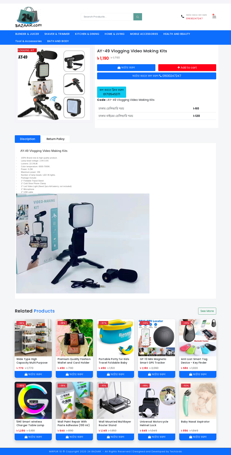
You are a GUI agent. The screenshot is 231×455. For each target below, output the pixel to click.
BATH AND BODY (58, 41)
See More (207, 311)
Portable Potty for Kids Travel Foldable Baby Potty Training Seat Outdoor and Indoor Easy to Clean (114, 360)
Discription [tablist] (27, 139)
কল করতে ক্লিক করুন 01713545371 (111, 92)
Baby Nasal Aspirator (195, 421)
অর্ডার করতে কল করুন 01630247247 (156, 76)
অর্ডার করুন (126, 67)
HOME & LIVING (115, 34)
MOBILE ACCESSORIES (144, 34)
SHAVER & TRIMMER (57, 34)
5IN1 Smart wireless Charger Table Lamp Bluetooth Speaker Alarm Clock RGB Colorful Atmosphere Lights (30, 423)
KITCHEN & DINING (87, 34)
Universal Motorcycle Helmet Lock (154, 423)
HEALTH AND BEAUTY (176, 34)
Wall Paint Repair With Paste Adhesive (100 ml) (74, 423)
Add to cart (187, 67)
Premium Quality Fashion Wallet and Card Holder (74, 360)
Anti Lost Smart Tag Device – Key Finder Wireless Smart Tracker (196, 360)
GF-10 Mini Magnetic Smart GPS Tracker (153, 360)
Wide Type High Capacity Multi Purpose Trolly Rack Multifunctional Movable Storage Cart (32, 360)
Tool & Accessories (28, 41)
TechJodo (176, 451)
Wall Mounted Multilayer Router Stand (115, 423)
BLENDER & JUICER (27, 34)
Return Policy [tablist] (56, 139)
